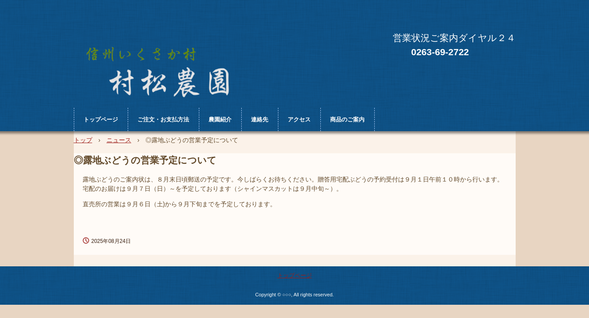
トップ (83, 140)
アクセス (299, 119)
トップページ (101, 119)
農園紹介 (220, 119)
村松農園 (165, 65)
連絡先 (259, 119)
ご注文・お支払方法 (163, 119)
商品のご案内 (347, 119)
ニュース (118, 140)
